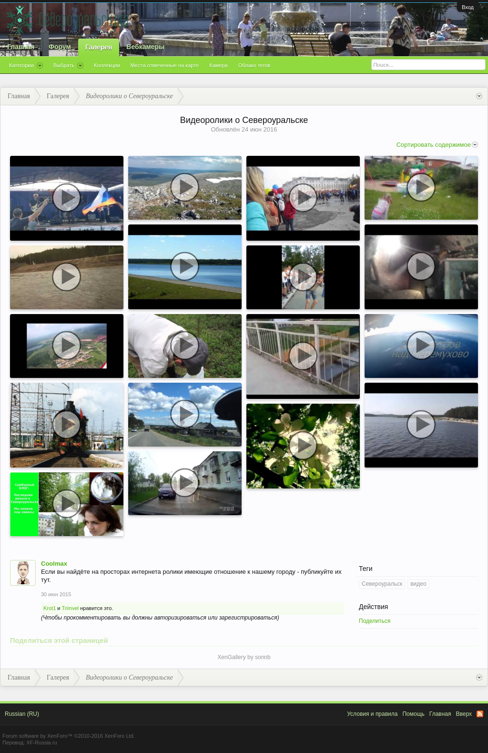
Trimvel (70, 608)
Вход (468, 7)
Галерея (98, 47)
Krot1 (49, 608)
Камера (218, 65)
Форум (60, 47)
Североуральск (382, 583)
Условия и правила (372, 714)
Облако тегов (254, 65)
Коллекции (107, 65)
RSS (480, 714)
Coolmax (54, 563)
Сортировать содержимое (437, 144)
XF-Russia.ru (41, 742)
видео (418, 583)
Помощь (413, 714)
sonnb (263, 657)
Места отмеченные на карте (165, 65)
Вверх (464, 714)
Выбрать (68, 65)
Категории (26, 65)
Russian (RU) (22, 714)
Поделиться (374, 621)
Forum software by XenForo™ (68, 736)
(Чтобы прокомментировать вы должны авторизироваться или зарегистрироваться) (160, 617)
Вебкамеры (145, 47)
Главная (20, 47)
